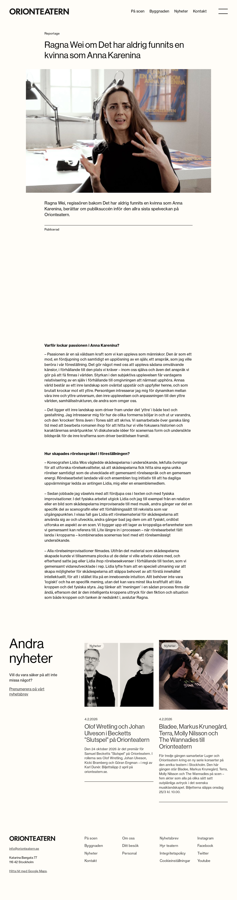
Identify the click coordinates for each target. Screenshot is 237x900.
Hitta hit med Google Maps (28, 871)
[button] (223, 11)
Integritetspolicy (173, 853)
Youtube (203, 860)
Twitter (203, 853)
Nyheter (181, 11)
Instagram (205, 838)
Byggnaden (159, 11)
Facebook (205, 845)
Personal (129, 853)
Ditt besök (130, 845)
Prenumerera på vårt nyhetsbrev (26, 691)
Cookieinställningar (175, 860)
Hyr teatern (169, 845)
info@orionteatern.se (24, 848)
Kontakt (200, 11)
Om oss (128, 838)
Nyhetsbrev (169, 838)
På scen (137, 11)
